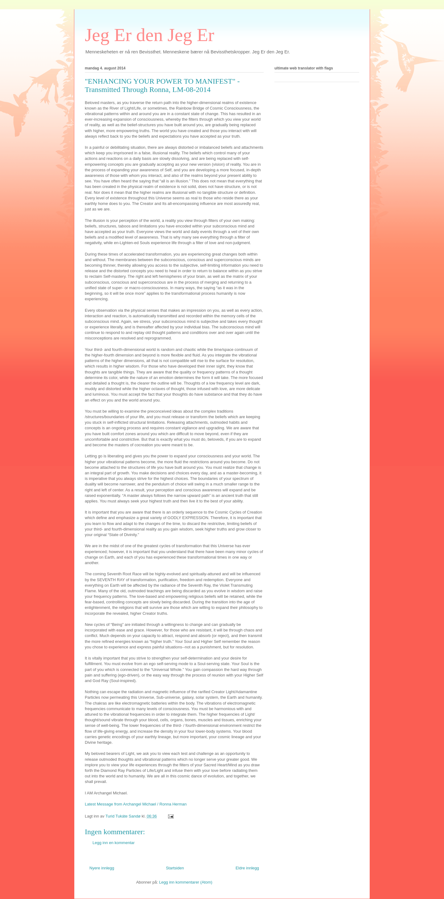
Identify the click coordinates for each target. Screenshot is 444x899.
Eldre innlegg (247, 868)
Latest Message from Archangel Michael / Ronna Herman (136, 804)
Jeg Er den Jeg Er (149, 35)
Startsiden (175, 868)
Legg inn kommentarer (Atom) (185, 882)
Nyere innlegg (101, 868)
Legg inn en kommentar (113, 842)
